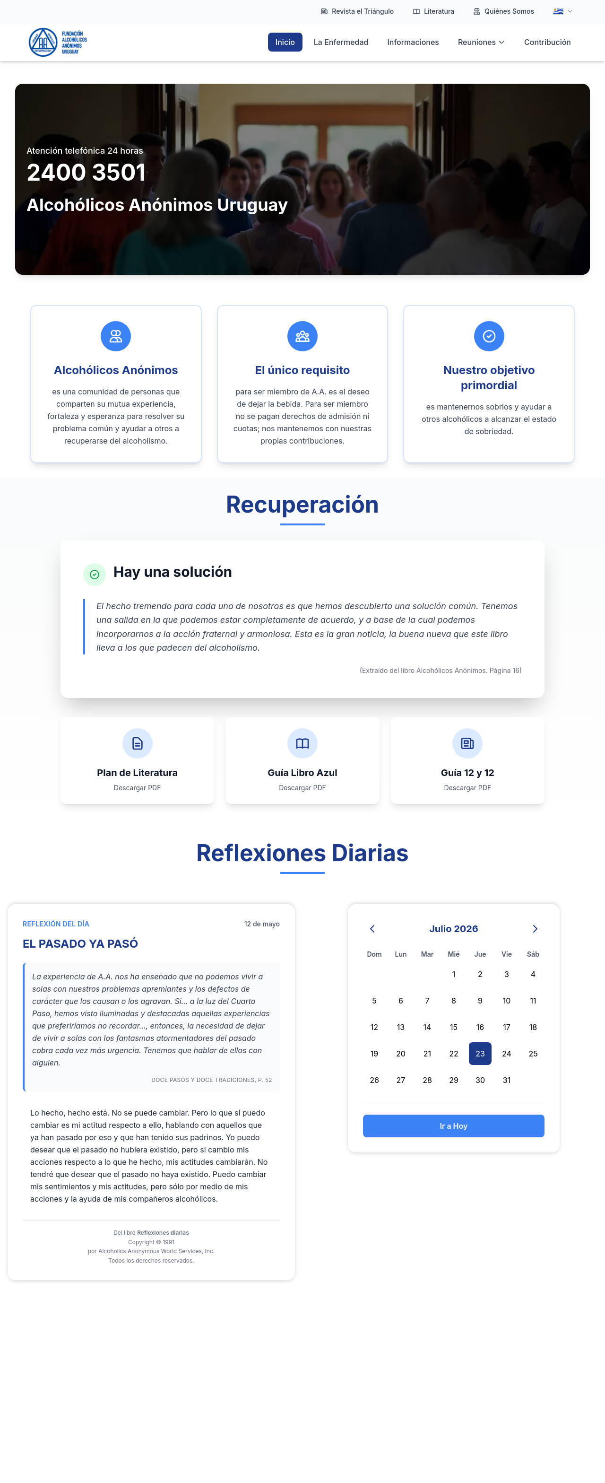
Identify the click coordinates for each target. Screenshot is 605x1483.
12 (374, 1027)
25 (532, 1053)
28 (427, 1080)
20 (401, 1053)
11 (533, 1000)
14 (428, 1027)
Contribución (547, 42)
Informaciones (413, 42)
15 (454, 1027)
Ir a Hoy (454, 1126)
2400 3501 (86, 172)
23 (480, 1053)
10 (507, 1000)
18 (533, 1027)
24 (506, 1053)
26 (374, 1080)
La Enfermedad (341, 42)
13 (401, 1027)
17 (506, 1027)
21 (427, 1053)
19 (374, 1053)
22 (453, 1053)
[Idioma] (563, 11)
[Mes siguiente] (535, 928)
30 (480, 1080)
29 (453, 1080)
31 (506, 1080)
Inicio (285, 42)
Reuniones (481, 42)
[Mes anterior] (372, 928)
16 (480, 1027)
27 (401, 1080)
